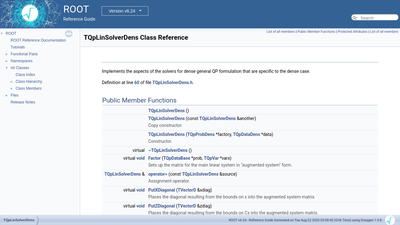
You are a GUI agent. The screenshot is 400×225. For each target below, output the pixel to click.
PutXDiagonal (161, 190)
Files (14, 95)
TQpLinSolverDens (166, 110)
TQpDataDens (246, 134)
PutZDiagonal (161, 205)
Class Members (29, 88)
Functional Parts (24, 54)
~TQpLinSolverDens (168, 150)
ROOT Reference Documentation (38, 40)
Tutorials (18, 47)
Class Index (25, 74)
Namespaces (21, 61)
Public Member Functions (316, 32)
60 (136, 82)
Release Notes (23, 102)
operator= (157, 174)
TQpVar (211, 158)
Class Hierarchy (29, 81)
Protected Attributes (353, 32)
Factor (154, 158)
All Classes (20, 68)
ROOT (11, 33)
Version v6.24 (122, 10)
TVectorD (187, 190)
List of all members (281, 32)
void (140, 158)
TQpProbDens (200, 134)
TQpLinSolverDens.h (172, 82)
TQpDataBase (176, 158)
